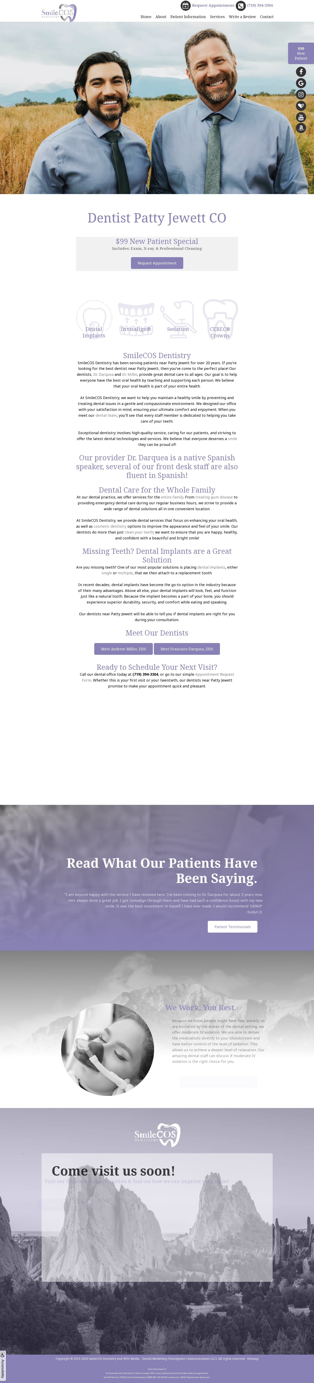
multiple (125, 572)
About (160, 16)
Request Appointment (157, 263)
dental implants (211, 567)
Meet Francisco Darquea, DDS (187, 648)
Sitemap (252, 1358)
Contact (267, 16)
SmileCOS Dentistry (102, 1358)
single (107, 572)
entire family (172, 497)
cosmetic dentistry (110, 526)
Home (146, 16)
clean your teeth (139, 532)
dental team (106, 415)
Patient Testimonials (232, 926)
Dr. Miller (129, 374)
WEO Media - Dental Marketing (145, 1358)
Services (217, 16)
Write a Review (242, 16)
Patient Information (188, 16)
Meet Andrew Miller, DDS (123, 648)
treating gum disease (214, 497)
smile (232, 438)
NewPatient (301, 53)
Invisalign (150, 900)
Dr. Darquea (103, 374)
